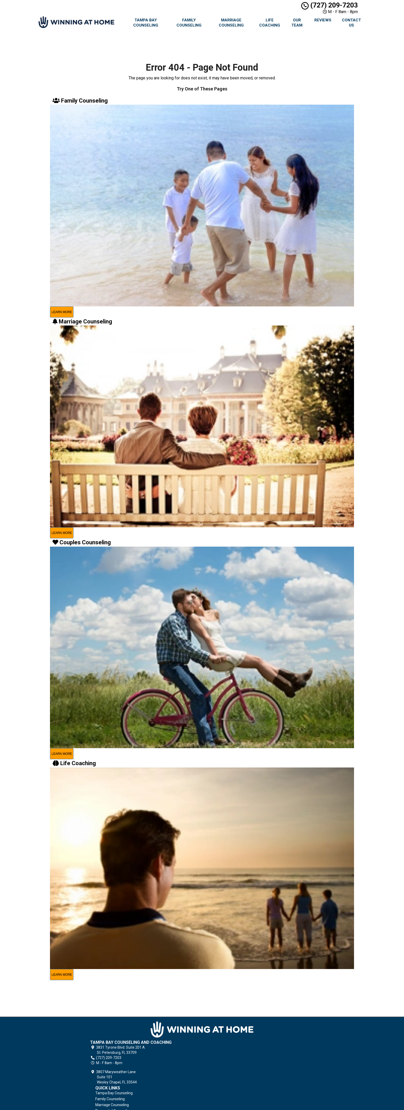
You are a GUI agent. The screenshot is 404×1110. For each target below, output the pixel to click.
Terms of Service (235, 1082)
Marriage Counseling (231, 23)
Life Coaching (269, 23)
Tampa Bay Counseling (145, 23)
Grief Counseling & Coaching (244, 1070)
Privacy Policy (232, 1076)
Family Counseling (188, 23)
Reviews (322, 20)
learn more (62, 312)
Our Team (296, 23)
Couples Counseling (237, 1052)
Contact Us (351, 23)
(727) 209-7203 (329, 5)
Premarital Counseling (239, 1046)
